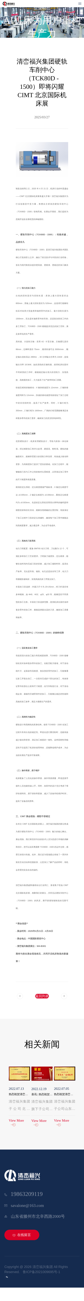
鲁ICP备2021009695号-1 (41, 1285)
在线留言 (22, 1248)
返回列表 (42, 998)
